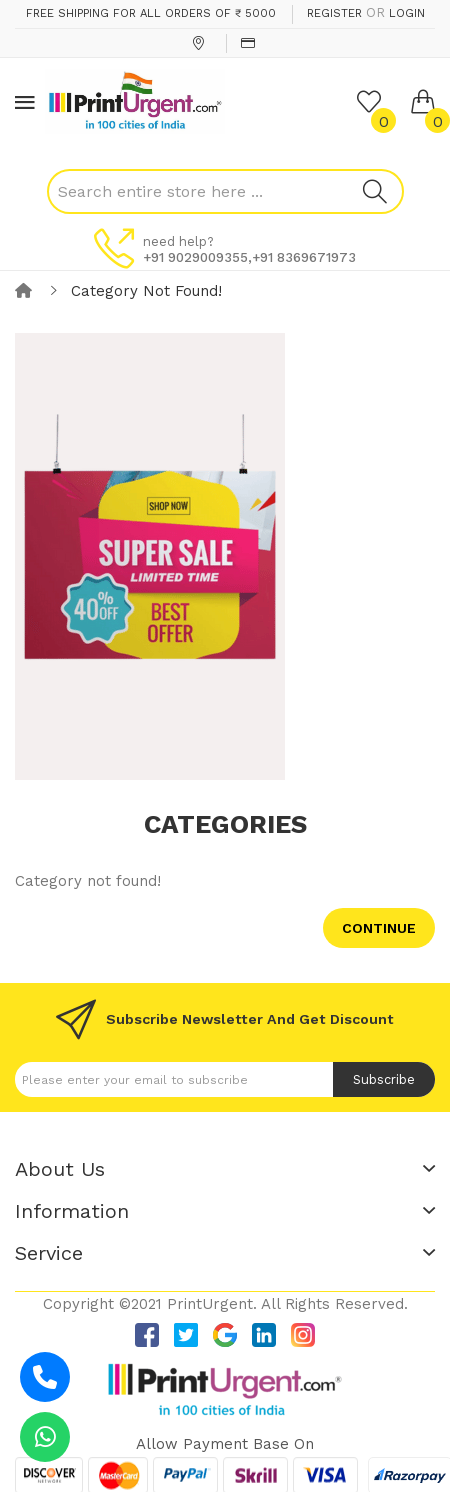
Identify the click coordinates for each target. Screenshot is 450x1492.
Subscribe (384, 1079)
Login (407, 13)
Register (334, 13)
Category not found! (146, 291)
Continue (379, 928)
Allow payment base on (225, 1444)
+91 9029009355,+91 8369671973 (249, 257)
